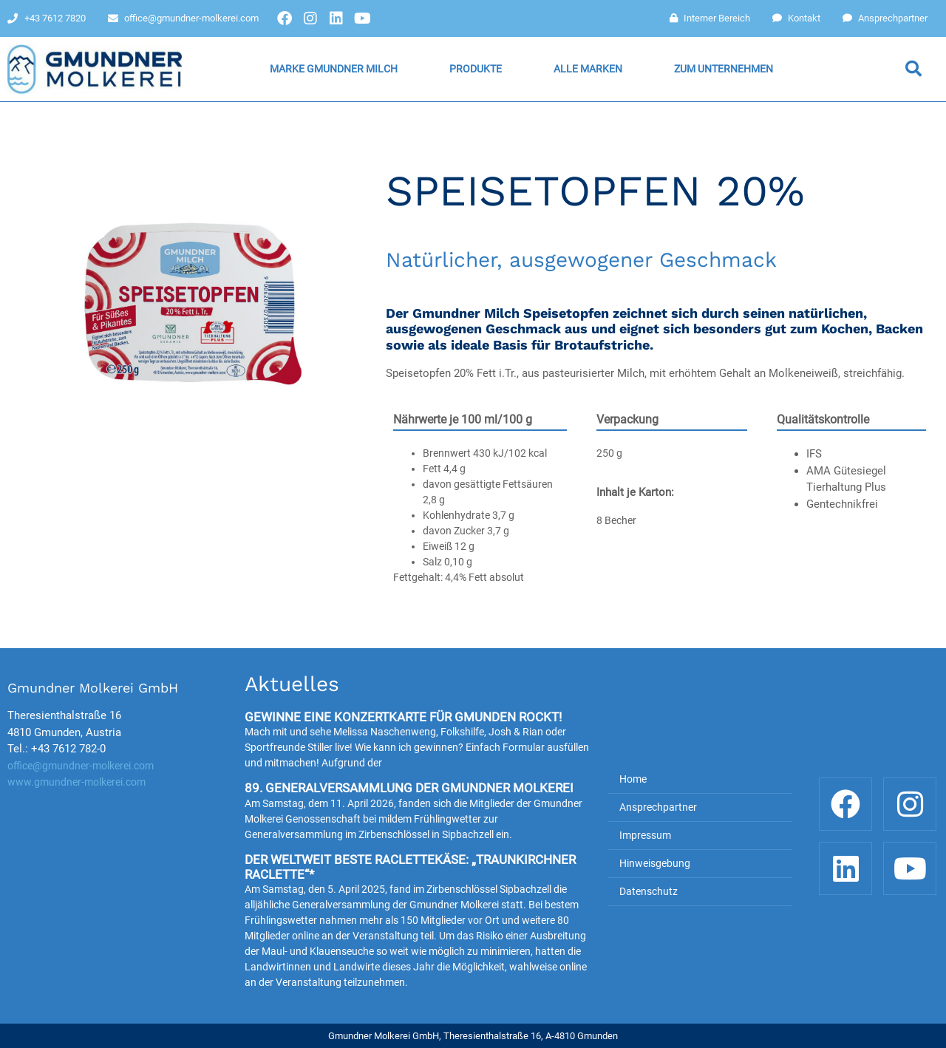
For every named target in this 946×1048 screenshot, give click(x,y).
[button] (913, 69)
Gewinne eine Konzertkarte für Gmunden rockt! (403, 717)
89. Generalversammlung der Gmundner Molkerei (409, 787)
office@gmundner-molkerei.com (80, 766)
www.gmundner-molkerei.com (76, 782)
